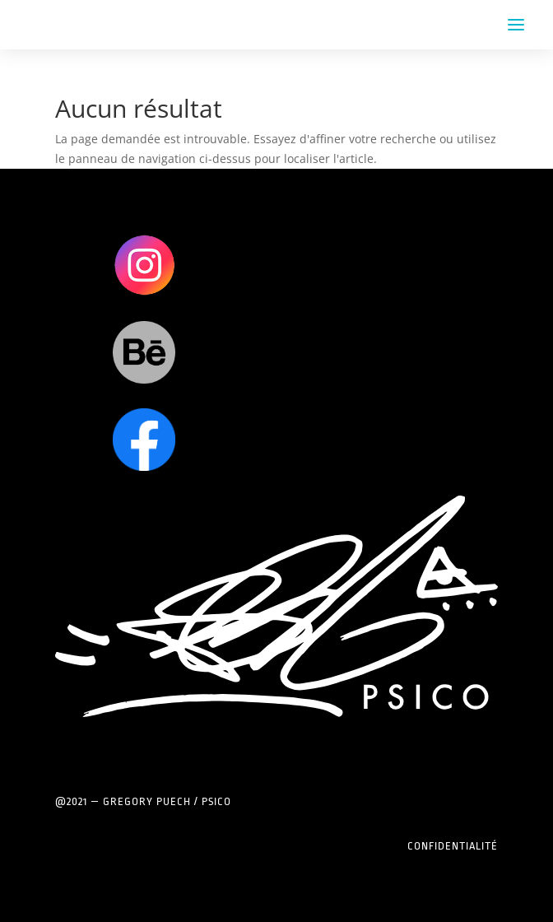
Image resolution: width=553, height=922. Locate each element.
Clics (143, 264)
